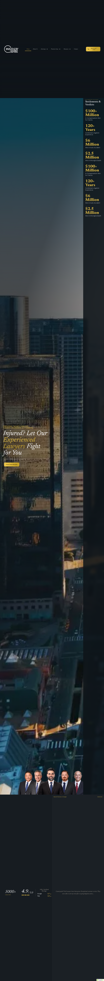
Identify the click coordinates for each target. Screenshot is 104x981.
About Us (35, 49)
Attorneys (44, 49)
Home (28, 49)
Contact (76, 49)
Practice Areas (55, 49)
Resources (67, 49)
